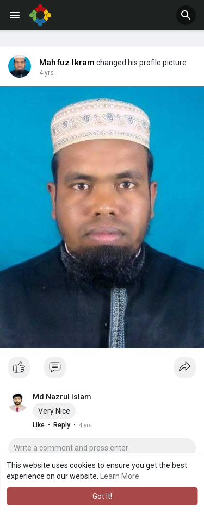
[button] (186, 15)
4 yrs (46, 73)
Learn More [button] (119, 476)
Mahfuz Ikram (67, 62)
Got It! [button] (102, 496)
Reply (61, 425)
